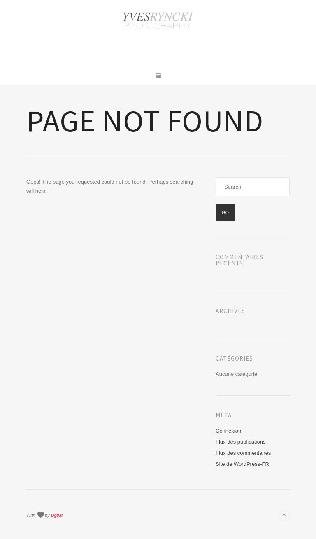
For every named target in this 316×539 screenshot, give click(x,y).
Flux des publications (240, 442)
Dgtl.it (57, 515)
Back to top (284, 515)
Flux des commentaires (243, 453)
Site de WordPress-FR (242, 464)
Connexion (228, 431)
